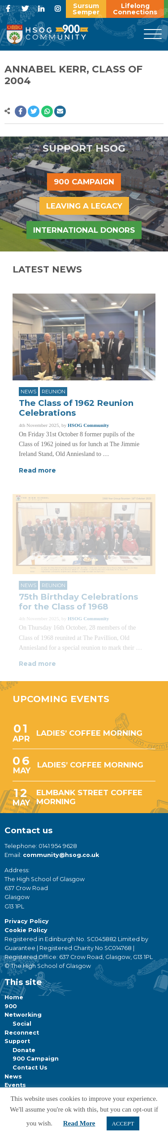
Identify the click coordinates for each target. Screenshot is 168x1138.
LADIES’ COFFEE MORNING (89, 733)
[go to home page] (47, 33)
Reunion (53, 391)
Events (15, 1085)
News (28, 391)
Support (17, 1041)
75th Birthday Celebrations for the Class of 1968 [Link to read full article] (78, 602)
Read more (37, 470)
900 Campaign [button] (84, 181)
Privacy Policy (26, 921)
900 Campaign (36, 1058)
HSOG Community (88, 425)
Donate (24, 1050)
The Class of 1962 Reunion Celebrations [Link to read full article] (76, 408)
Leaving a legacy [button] (84, 205)
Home (13, 997)
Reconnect (21, 1032)
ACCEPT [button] (123, 1123)
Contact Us (30, 1067)
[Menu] (153, 34)
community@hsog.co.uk (61, 855)
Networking (23, 1014)
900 (10, 1006)
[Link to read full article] (84, 337)
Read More (79, 1123)
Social (22, 1023)
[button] (20, 111)
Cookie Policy (25, 930)
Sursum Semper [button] (86, 9)
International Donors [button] (84, 230)
